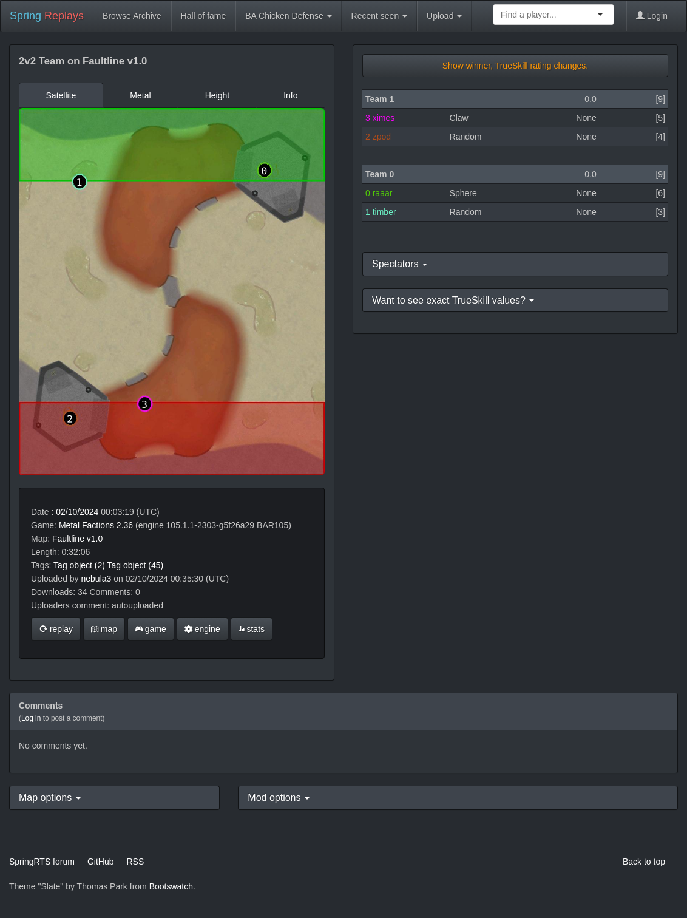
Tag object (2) (79, 565)
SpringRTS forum (42, 861)
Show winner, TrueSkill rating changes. (515, 65)
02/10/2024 (77, 512)
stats (252, 629)
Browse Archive (132, 16)
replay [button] (56, 629)
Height (217, 95)
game (150, 629)
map (104, 629)
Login (652, 16)
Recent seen (379, 16)
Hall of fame (203, 16)
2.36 (125, 525)
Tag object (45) (135, 565)
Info (290, 95)
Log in (31, 718)
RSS (135, 861)
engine (202, 629)
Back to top (644, 861)
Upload (444, 16)
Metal (140, 95)
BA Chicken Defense (288, 16)
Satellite (61, 95)
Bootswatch (171, 886)
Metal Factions (86, 525)
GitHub (100, 861)
